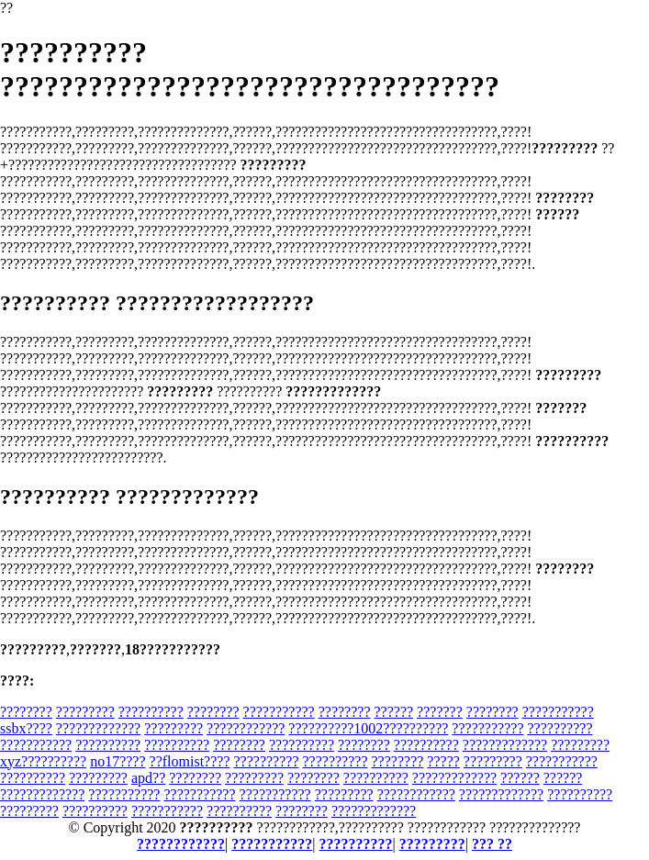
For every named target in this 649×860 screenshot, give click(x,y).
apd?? (148, 778)
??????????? (279, 712)
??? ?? (492, 844)
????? (443, 761)
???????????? (246, 728)
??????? (440, 712)
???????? (26, 712)
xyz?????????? (43, 761)
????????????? (98, 728)
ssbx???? (26, 728)
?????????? (151, 712)
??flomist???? (190, 761)
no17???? (117, 761)
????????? (85, 712)
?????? (394, 712)
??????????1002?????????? (368, 728)
